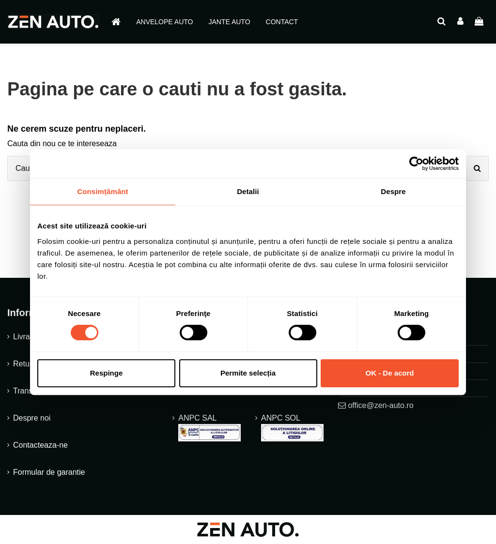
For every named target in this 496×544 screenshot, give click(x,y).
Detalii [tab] (248, 191)
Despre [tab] (393, 191)
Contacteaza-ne (40, 445)
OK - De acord (389, 373)
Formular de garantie (49, 472)
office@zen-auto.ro (380, 405)
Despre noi (31, 418)
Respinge (106, 373)
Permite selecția (248, 373)
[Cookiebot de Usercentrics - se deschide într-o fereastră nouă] (416, 163)
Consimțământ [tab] (102, 191)
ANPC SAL (209, 427)
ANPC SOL (292, 427)
